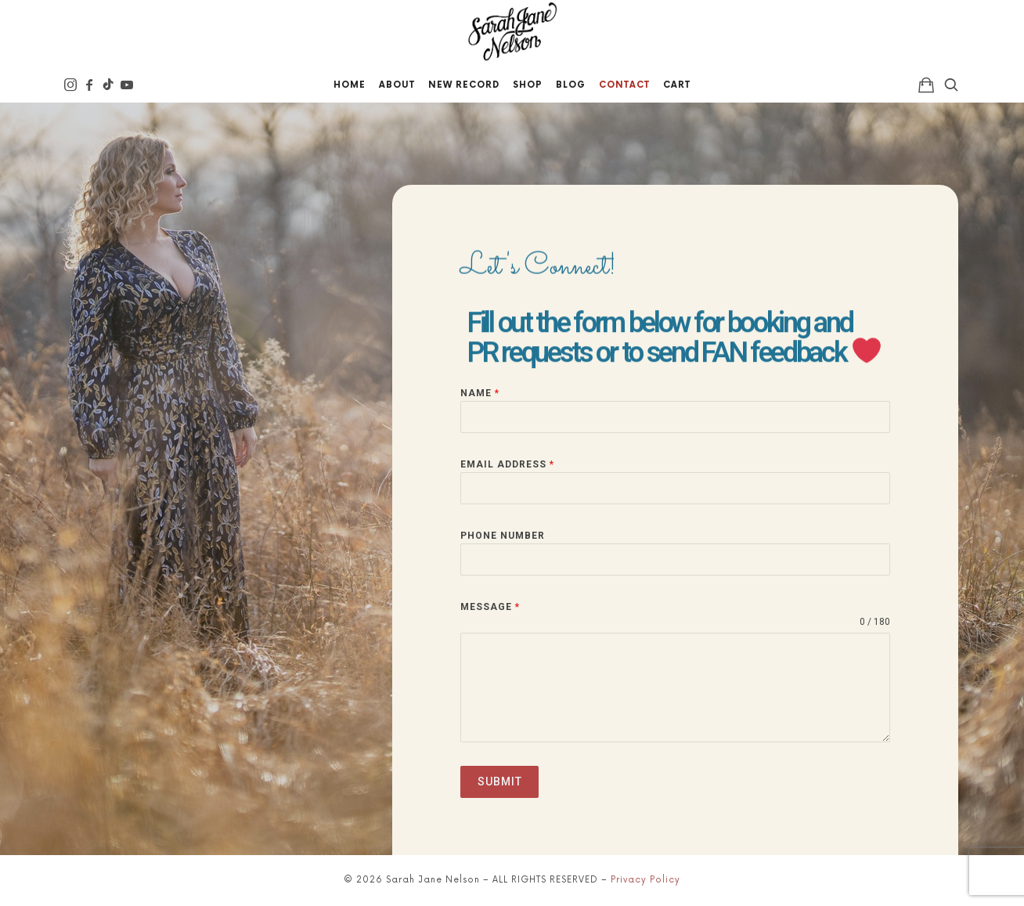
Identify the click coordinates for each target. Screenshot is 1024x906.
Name (479, 393)
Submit (500, 781)
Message (490, 606)
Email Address (507, 464)
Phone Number (502, 535)
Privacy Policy (645, 880)
